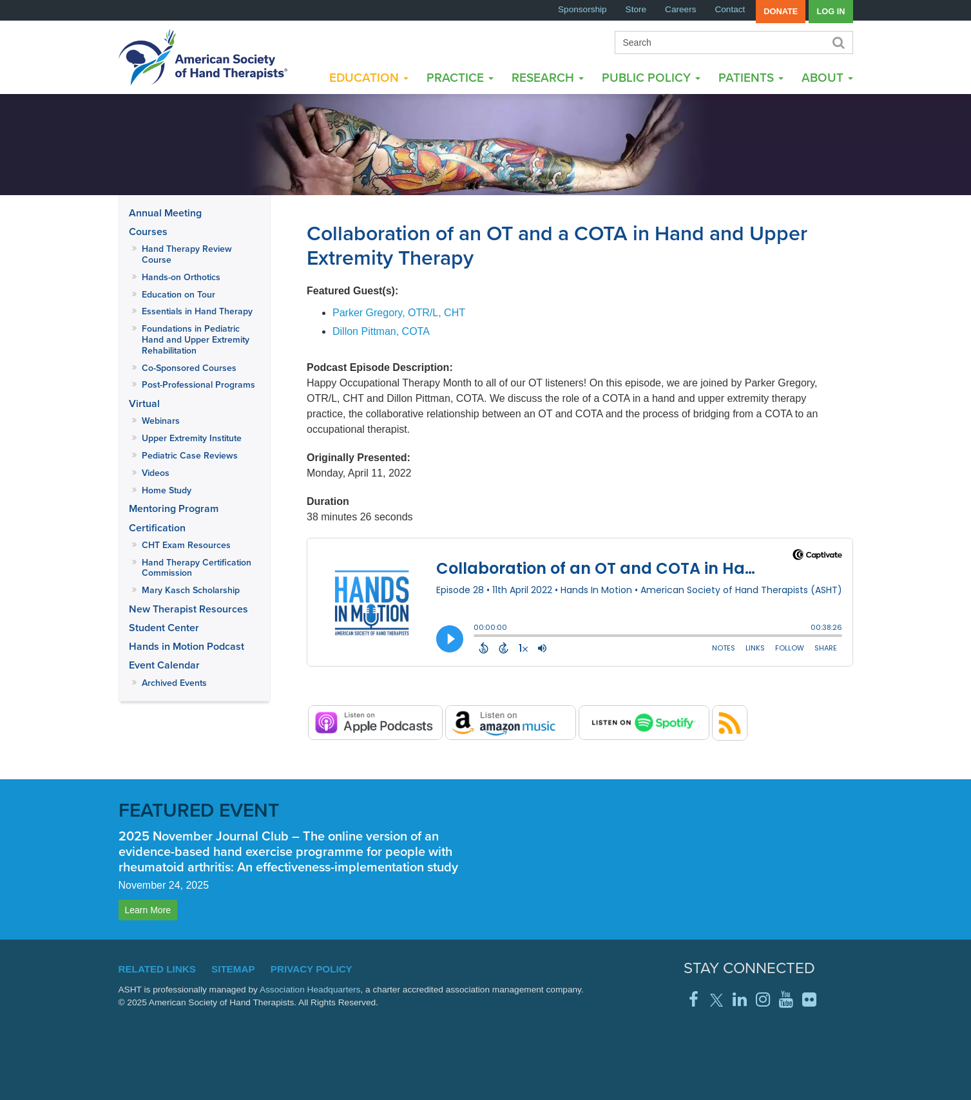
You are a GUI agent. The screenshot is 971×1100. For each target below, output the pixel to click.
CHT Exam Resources (186, 545)
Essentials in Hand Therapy (197, 311)
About (827, 77)
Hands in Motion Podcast (186, 646)
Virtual (144, 403)
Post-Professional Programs (198, 385)
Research (548, 77)
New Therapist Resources (188, 609)
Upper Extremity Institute (192, 438)
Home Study (166, 490)
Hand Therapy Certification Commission (196, 568)
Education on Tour (178, 294)
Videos (155, 473)
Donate (781, 11)
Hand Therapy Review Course (187, 254)
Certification (157, 527)
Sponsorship (582, 9)
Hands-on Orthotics (181, 277)
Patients (751, 77)
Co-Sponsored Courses (189, 368)
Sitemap (233, 968)
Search (838, 42)
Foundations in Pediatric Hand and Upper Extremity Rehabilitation (195, 339)
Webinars (161, 421)
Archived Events (174, 683)
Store (636, 9)
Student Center (164, 627)
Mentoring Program (173, 508)
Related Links (157, 968)
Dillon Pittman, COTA (381, 331)
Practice (460, 77)
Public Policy (651, 77)
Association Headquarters (310, 989)
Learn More (148, 910)
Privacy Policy (311, 968)
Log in (830, 11)
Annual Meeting (165, 212)
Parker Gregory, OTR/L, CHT (398, 312)
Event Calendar (164, 665)
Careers (680, 9)
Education (369, 77)
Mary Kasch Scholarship (191, 590)
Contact (730, 9)
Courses (148, 231)
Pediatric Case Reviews (190, 455)
